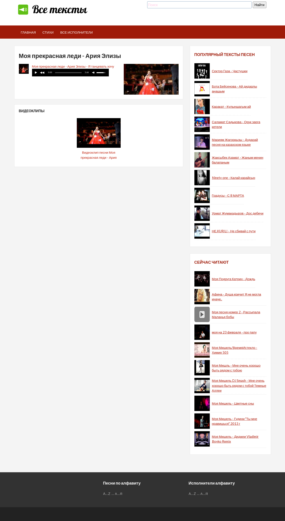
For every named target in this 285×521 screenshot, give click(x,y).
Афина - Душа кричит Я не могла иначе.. (236, 296)
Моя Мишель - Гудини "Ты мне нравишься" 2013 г (234, 421)
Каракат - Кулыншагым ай (231, 106)
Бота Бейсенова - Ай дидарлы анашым (234, 88)
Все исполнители (76, 32)
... (112, 494)
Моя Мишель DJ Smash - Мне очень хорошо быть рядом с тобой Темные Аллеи (239, 385)
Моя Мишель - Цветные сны (233, 403)
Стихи (48, 32)
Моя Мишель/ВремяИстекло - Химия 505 (234, 350)
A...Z (107, 494)
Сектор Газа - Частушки (229, 71)
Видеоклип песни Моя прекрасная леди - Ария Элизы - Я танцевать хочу (98, 157)
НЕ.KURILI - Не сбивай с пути (234, 231)
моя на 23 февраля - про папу (234, 332)
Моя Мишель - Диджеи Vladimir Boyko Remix (235, 438)
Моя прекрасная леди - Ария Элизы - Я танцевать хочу (73, 66)
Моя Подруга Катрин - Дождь (233, 279)
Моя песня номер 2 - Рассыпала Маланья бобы (236, 314)
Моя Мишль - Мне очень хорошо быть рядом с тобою (236, 367)
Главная (28, 32)
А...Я (119, 494)
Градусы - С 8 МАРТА (228, 195)
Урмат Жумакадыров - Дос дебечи (237, 213)
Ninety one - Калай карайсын (233, 178)
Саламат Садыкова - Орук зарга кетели (236, 124)
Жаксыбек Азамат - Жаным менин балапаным (237, 159)
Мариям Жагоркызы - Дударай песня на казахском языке (235, 142)
